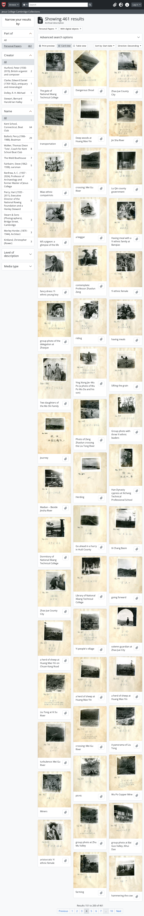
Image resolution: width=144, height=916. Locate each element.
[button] (115, 5)
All (5, 40)
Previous (63, 911)
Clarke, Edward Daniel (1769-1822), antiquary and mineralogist (18, 84)
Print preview (47, 45)
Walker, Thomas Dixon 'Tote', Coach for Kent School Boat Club (18, 149)
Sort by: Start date (104, 45)
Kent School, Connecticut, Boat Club (18, 127)
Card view (64, 45)
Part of (8, 33)
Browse (13, 4)
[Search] (58, 5)
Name (8, 111)
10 (111, 911)
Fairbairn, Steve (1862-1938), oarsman (18, 165)
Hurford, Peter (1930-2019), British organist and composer (18, 71)
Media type (11, 266)
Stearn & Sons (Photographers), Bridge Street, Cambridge (18, 220)
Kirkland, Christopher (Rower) (18, 241)
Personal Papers (18, 46)
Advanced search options (56, 37)
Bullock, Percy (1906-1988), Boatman (18, 138)
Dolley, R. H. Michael (18, 93)
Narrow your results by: (18, 22)
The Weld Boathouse (18, 158)
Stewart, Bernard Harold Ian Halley (18, 100)
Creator (9, 55)
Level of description (11, 254)
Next (118, 911)
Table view (79, 45)
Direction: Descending (128, 45)
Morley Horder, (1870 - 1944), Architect (18, 232)
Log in (136, 4)
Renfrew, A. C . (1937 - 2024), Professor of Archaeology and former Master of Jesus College (18, 179)
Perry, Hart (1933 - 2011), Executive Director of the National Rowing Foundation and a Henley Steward (18, 201)
